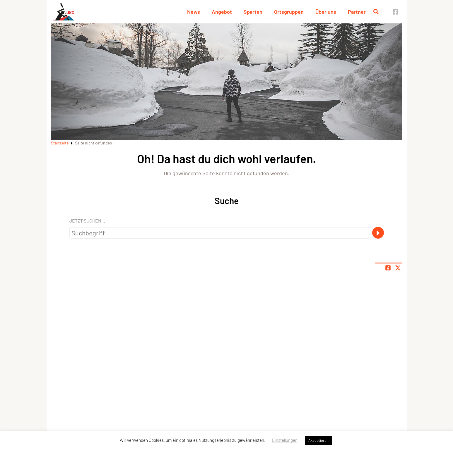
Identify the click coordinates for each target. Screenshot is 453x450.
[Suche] (378, 233)
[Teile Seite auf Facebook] (388, 267)
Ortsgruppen (289, 11)
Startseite (60, 142)
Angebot (222, 11)
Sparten (253, 11)
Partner (357, 11)
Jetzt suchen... (87, 220)
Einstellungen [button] (285, 440)
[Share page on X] (398, 267)
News (193, 11)
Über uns (325, 11)
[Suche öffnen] (376, 11)
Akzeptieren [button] (318, 440)
